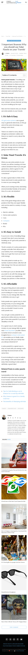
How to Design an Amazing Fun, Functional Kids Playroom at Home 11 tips (13, 531)
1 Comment (13, 55)
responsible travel (12, 408)
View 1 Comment (14, 627)
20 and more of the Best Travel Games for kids (13, 501)
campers (4, 408)
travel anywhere (9, 331)
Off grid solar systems (8, 120)
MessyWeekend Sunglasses (8, 592)
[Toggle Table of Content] (23, 75)
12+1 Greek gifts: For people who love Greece (13, 562)
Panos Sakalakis (20, 650)
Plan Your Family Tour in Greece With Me (14, 645)
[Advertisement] (14, 20)
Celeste (7, 53)
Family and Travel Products (14, 40)
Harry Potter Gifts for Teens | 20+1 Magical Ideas (13, 621)
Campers (6, 221)
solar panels (20, 408)
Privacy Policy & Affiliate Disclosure (13, 643)
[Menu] (2, 2)
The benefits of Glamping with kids (14, 401)
